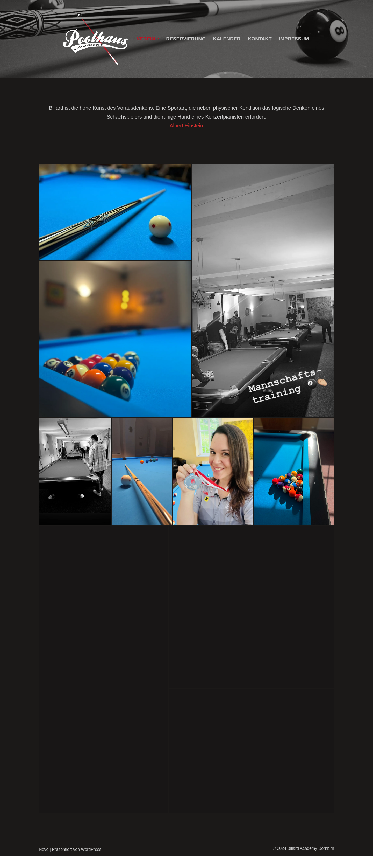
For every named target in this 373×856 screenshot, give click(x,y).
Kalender (227, 39)
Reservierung (186, 39)
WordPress (91, 849)
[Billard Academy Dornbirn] (95, 39)
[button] (157, 39)
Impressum (294, 39)
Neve (43, 849)
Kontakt (260, 39)
